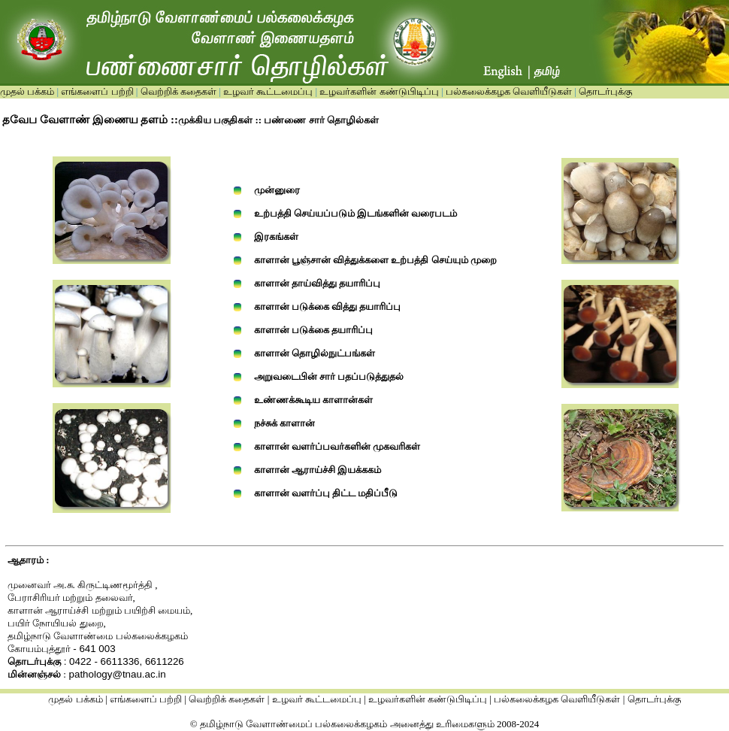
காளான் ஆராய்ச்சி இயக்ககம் (318, 469)
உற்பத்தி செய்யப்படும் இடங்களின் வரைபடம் (356, 213)
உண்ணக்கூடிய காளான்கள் (313, 399)
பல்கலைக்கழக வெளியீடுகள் (509, 91)
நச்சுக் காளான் (284, 423)
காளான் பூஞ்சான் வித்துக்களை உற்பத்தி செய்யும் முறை (375, 259)
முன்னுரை (277, 190)
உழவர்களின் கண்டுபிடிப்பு (378, 91)
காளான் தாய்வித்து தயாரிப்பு (317, 283)
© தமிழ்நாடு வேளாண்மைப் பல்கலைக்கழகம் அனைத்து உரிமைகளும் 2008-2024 (365, 723)
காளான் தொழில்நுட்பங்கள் (314, 353)
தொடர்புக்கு (604, 91)
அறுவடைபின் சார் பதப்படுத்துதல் (329, 376)
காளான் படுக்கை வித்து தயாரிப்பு (327, 306)
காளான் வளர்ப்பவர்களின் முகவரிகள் (337, 446)
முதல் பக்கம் (27, 91)
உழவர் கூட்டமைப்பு (267, 91)
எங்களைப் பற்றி (96, 91)
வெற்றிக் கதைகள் (178, 91)
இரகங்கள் (276, 236)
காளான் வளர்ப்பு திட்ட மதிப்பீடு (326, 493)
